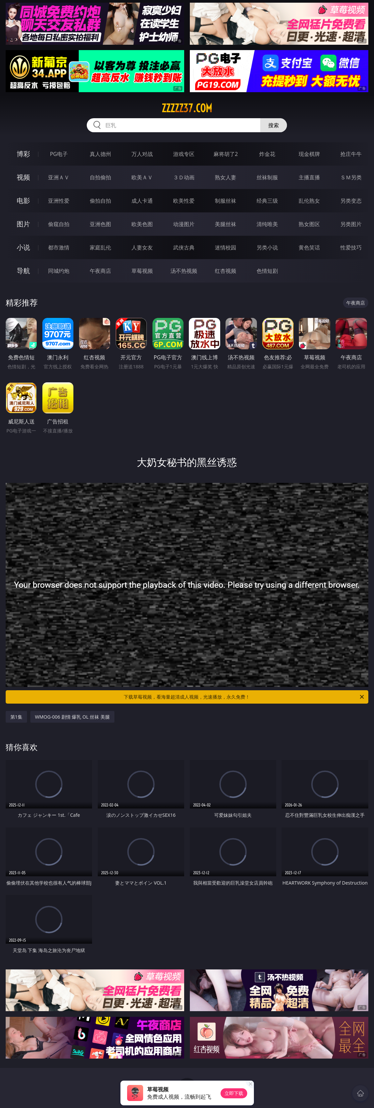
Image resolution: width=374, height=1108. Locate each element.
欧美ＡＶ (142, 177)
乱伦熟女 (309, 200)
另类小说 (267, 247)
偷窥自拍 (58, 224)
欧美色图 (142, 224)
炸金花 (267, 154)
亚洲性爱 (58, 200)
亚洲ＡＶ (58, 177)
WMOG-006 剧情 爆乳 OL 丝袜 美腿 (72, 717)
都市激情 (58, 247)
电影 (23, 200)
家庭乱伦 (100, 247)
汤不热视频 (183, 270)
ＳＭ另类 (351, 177)
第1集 (16, 717)
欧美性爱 (184, 200)
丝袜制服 (267, 177)
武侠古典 (184, 247)
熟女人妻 (225, 177)
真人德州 (100, 154)
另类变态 (351, 200)
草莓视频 (142, 270)
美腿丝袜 (225, 224)
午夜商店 (100, 270)
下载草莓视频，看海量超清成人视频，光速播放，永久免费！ (244, 697)
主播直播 (309, 177)
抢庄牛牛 (351, 154)
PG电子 (59, 154)
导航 (23, 270)
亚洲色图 (100, 224)
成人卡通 (142, 200)
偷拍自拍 (100, 200)
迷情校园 (225, 247)
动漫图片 (184, 224)
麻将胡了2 (226, 154)
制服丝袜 (225, 200)
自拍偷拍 (100, 177)
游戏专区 (184, 154)
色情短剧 (267, 270)
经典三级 (267, 200)
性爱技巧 (351, 247)
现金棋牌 (309, 154)
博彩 (23, 153)
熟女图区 (309, 224)
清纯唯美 (267, 224)
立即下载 (234, 1093)
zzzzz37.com (186, 108)
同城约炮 (58, 270)
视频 (23, 177)
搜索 (273, 125)
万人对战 (142, 154)
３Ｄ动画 (184, 177)
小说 (23, 247)
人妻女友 (142, 247)
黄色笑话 (309, 247)
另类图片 (351, 224)
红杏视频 (225, 270)
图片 (23, 223)
